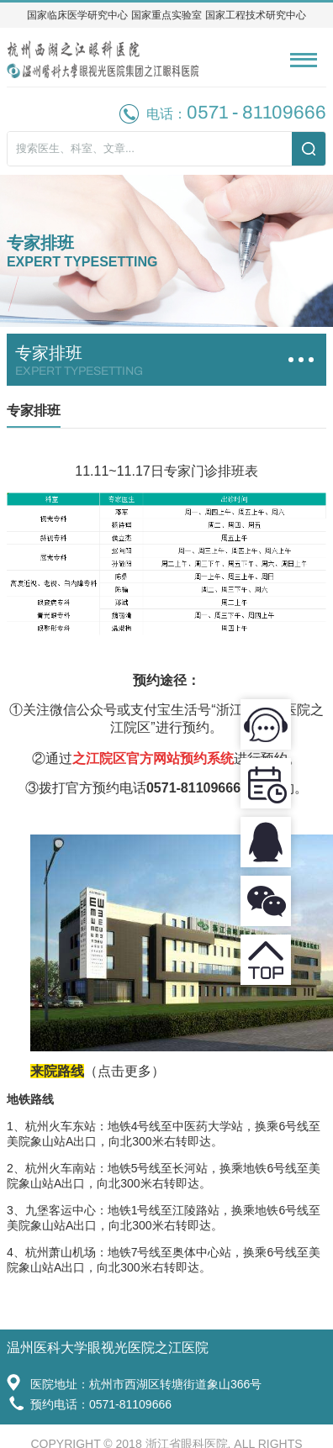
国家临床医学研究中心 (77, 15)
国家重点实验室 (166, 15)
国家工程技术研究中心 (255, 15)
